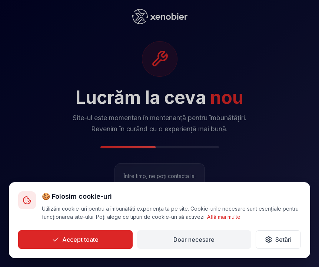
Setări (278, 239)
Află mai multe (223, 217)
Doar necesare (194, 239)
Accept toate (75, 239)
